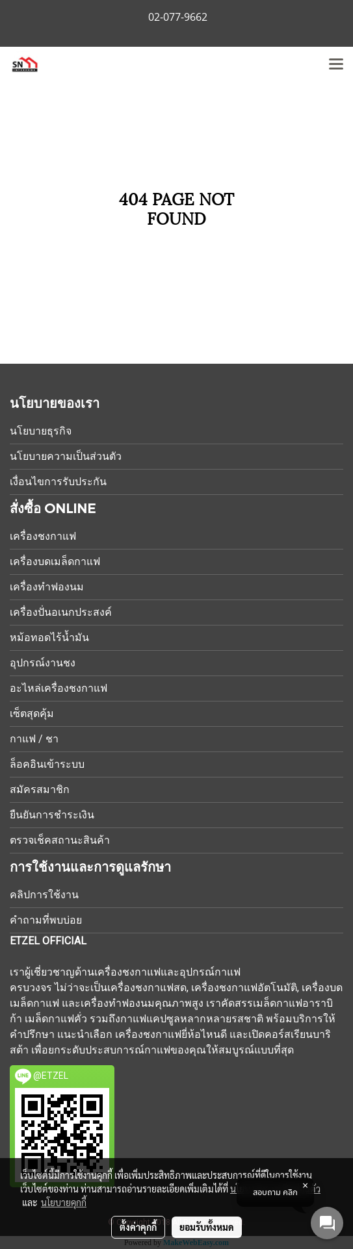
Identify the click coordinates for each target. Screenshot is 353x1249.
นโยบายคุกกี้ (63, 1202)
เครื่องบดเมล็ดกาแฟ (55, 561)
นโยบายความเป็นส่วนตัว (66, 456)
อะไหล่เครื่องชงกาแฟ (58, 688)
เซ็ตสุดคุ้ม (32, 713)
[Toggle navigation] (336, 65)
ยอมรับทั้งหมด (206, 1227)
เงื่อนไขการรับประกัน (58, 481)
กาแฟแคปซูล (150, 1019)
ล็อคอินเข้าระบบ (47, 764)
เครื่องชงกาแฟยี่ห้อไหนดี (171, 1034)
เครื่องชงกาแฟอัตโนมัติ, (245, 987)
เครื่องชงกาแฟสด (147, 987)
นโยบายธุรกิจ (41, 431)
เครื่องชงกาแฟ (43, 536)
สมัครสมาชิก (40, 789)
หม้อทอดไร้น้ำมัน (49, 637)
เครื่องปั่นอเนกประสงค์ (61, 612)
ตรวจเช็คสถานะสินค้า (60, 840)
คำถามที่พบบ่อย (46, 920)
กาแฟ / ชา (34, 739)
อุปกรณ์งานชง (42, 663)
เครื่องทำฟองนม (47, 587)
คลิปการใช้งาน (44, 895)
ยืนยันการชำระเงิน (52, 815)
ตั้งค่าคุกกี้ (138, 1227)
